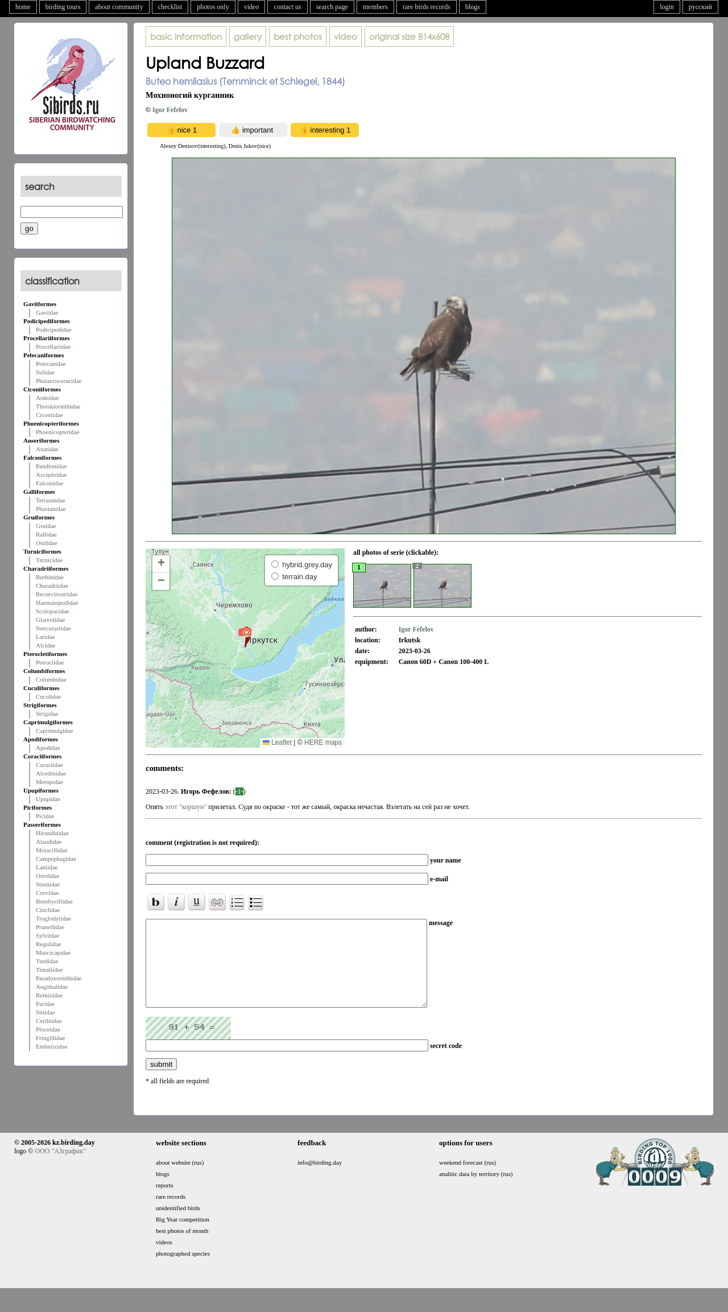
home (23, 7)
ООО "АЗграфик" (60, 1168)
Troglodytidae (53, 918)
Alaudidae (48, 841)
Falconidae (49, 483)
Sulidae (45, 372)
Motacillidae (52, 850)
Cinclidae (48, 909)
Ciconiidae (49, 414)
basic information (186, 36)
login (667, 7)
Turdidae (47, 961)
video (251, 7)
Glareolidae (50, 619)
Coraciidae (49, 764)
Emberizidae (52, 1046)
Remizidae (49, 995)
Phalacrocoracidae (59, 380)
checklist (170, 7)
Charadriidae (52, 585)
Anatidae (47, 448)
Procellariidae (53, 346)
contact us (287, 7)
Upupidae (48, 798)
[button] (245, 636)
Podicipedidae (53, 329)
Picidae (45, 815)
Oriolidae (48, 875)
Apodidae (48, 747)
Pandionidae (51, 466)
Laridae (45, 636)
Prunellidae (50, 926)
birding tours (63, 7)
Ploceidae (48, 1029)
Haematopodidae (57, 602)
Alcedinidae (51, 773)
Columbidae (51, 679)
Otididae (46, 542)
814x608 (409, 36)
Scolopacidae (52, 611)
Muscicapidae (53, 952)
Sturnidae (48, 884)
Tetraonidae (50, 500)
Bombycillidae (54, 901)
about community (119, 7)
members (375, 7)
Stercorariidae (53, 628)
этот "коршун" (186, 807)
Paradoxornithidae (59, 978)
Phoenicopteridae (57, 431)
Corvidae (47, 892)
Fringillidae (50, 1037)
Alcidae (45, 645)
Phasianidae (51, 508)
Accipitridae (51, 474)
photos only (213, 7)
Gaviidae (47, 312)
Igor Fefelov (170, 110)
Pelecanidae (51, 363)
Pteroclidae (50, 662)
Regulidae (48, 943)
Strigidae (47, 713)
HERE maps (323, 742)
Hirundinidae (52, 833)
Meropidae (49, 781)
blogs (472, 7)
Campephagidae (56, 858)
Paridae (45, 1003)
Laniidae (46, 867)
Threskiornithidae (58, 406)
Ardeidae (47, 397)
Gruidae (46, 525)
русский (700, 7)
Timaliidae (49, 969)
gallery (248, 36)
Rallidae (46, 534)
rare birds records (426, 7)
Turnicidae (49, 559)
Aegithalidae (52, 986)
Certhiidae (49, 1020)
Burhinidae (50, 577)
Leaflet (277, 742)
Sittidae (45, 1012)
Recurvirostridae (56, 594)
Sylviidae (48, 935)
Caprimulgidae (54, 730)
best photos (298, 36)
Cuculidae (48, 696)
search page (332, 7)
